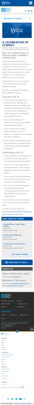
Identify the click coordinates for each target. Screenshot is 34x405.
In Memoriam (13, 315)
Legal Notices (22, 403)
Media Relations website (15, 285)
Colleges (3, 359)
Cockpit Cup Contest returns (14, 244)
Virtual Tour (4, 347)
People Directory (5, 371)
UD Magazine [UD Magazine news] (21, 306)
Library (3, 361)
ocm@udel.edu (16, 276)
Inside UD (4, 315)
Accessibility (28, 403)
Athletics (3, 342)
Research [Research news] (19, 301)
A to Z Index (4, 378)
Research (3, 363)
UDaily (2, 345)
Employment (4, 349)
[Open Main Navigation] (30, 3)
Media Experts (24, 315)
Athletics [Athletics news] (3, 306)
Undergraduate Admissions (7, 354)
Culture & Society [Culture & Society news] (22, 304)
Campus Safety (4, 376)
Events (3, 318)
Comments (16, 403)
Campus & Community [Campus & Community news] (7, 301)
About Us (3, 340)
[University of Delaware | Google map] (22, 387)
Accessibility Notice (5, 369)
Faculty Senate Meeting (12, 235)
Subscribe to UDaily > (17, 262)
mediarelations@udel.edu (19, 283)
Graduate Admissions (6, 357)
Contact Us (4, 384)
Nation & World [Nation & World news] (5, 304)
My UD (2, 373)
